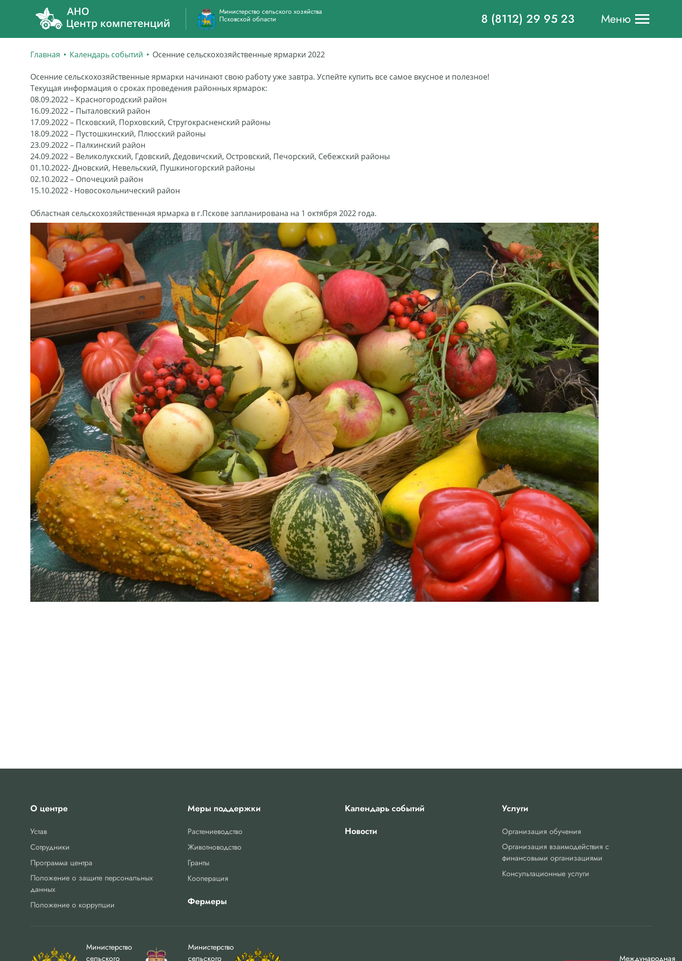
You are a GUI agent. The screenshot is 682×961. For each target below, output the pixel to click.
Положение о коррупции (72, 904)
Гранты (198, 862)
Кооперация (208, 878)
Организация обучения (541, 831)
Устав (38, 831)
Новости (361, 831)
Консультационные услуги (545, 873)
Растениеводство (215, 831)
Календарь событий (106, 54)
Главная (45, 54)
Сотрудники (50, 847)
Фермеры (207, 901)
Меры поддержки (224, 808)
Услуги (515, 808)
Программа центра (61, 862)
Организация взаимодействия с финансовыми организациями (555, 852)
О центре (49, 808)
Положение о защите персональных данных (91, 883)
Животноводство (215, 847)
